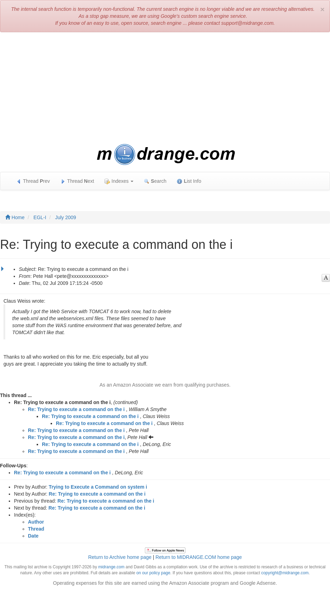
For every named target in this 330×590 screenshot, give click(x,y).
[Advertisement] (165, 88)
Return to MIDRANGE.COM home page (198, 557)
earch (155, 181)
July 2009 (65, 217)
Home (14, 217)
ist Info (189, 181)
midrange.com (111, 566)
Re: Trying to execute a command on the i (76, 409)
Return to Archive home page (119, 557)
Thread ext (77, 181)
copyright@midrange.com (285, 572)
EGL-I (40, 217)
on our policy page (153, 572)
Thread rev (33, 181)
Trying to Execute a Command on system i (98, 487)
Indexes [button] (118, 181)
